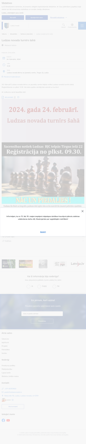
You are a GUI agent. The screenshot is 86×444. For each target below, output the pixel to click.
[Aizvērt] (83, 211)
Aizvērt (43, 232)
